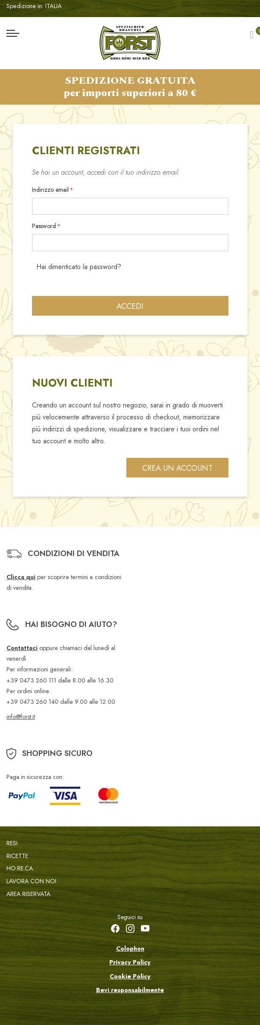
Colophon (130, 948)
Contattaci (22, 648)
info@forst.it (20, 716)
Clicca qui (20, 577)
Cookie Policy (130, 976)
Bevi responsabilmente (130, 990)
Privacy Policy (130, 962)
